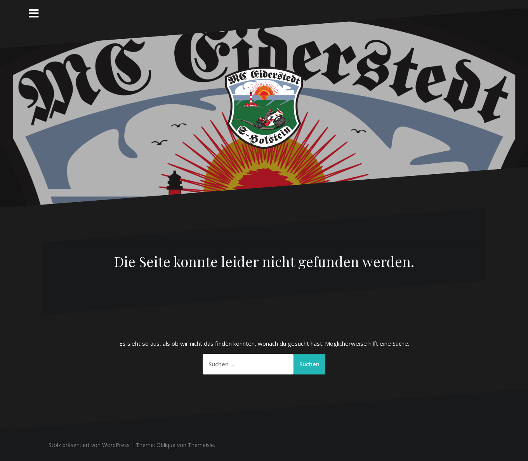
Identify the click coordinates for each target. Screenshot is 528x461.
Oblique (165, 445)
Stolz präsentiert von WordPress (89, 445)
